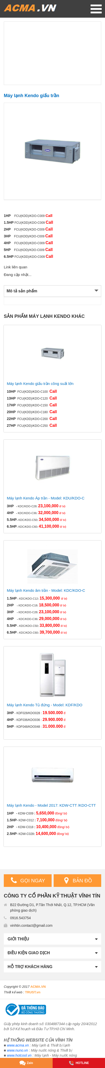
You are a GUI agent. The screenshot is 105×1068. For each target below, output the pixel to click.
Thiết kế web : (14, 992)
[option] (52, 151)
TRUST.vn (32, 992)
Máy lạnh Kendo (49, 316)
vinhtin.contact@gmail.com (31, 925)
